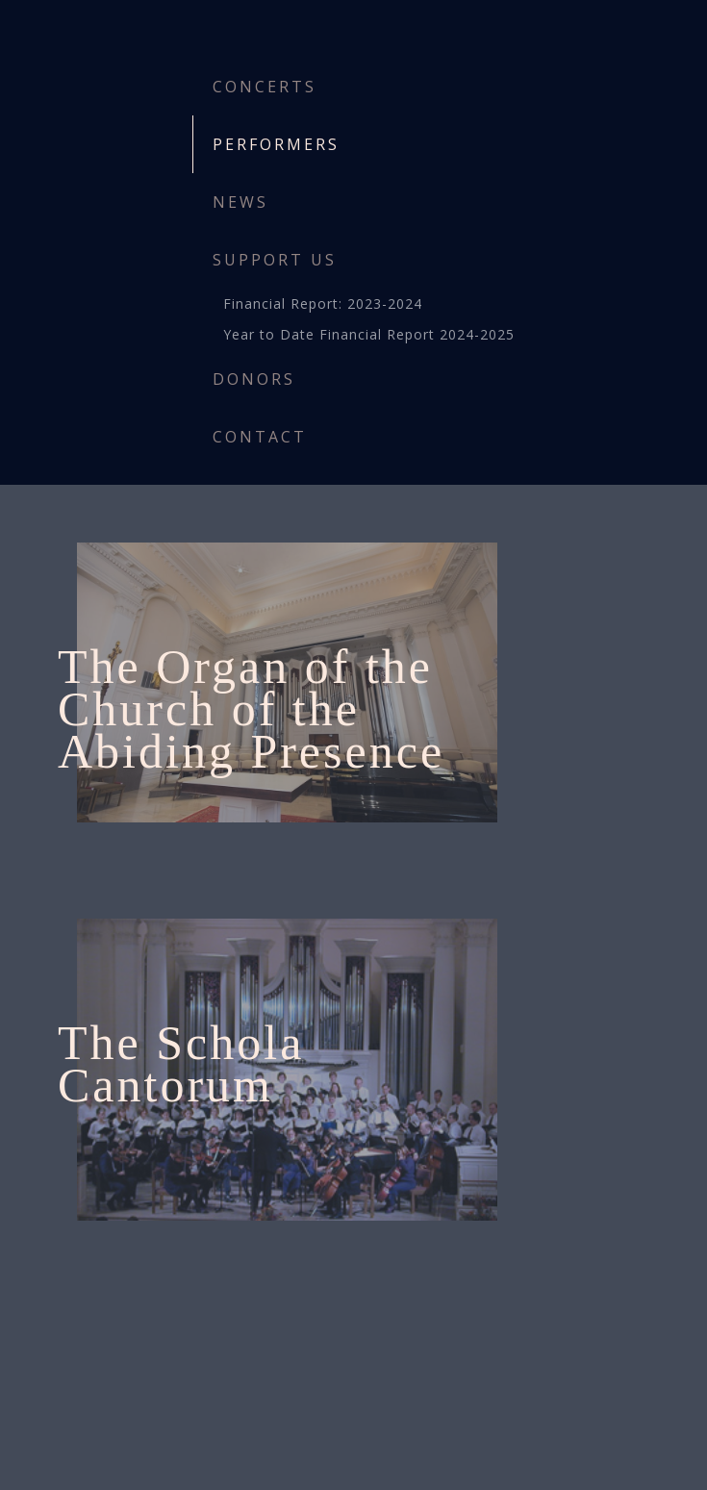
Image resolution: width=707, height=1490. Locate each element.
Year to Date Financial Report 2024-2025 (369, 334)
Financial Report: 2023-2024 (322, 303)
